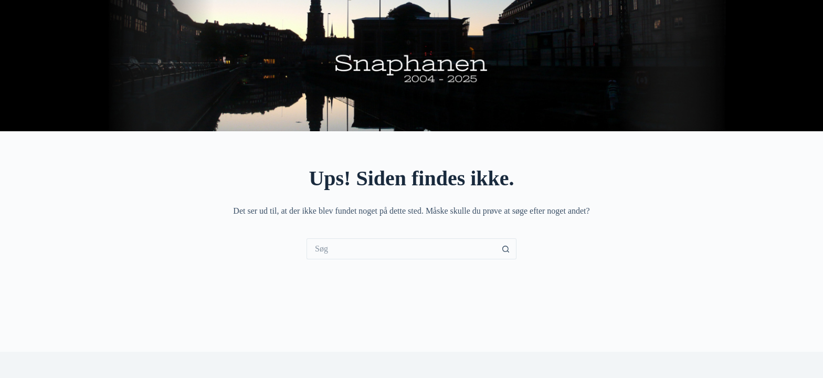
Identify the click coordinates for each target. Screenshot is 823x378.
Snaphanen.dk (411, 65)
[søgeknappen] (505, 248)
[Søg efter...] (401, 248)
